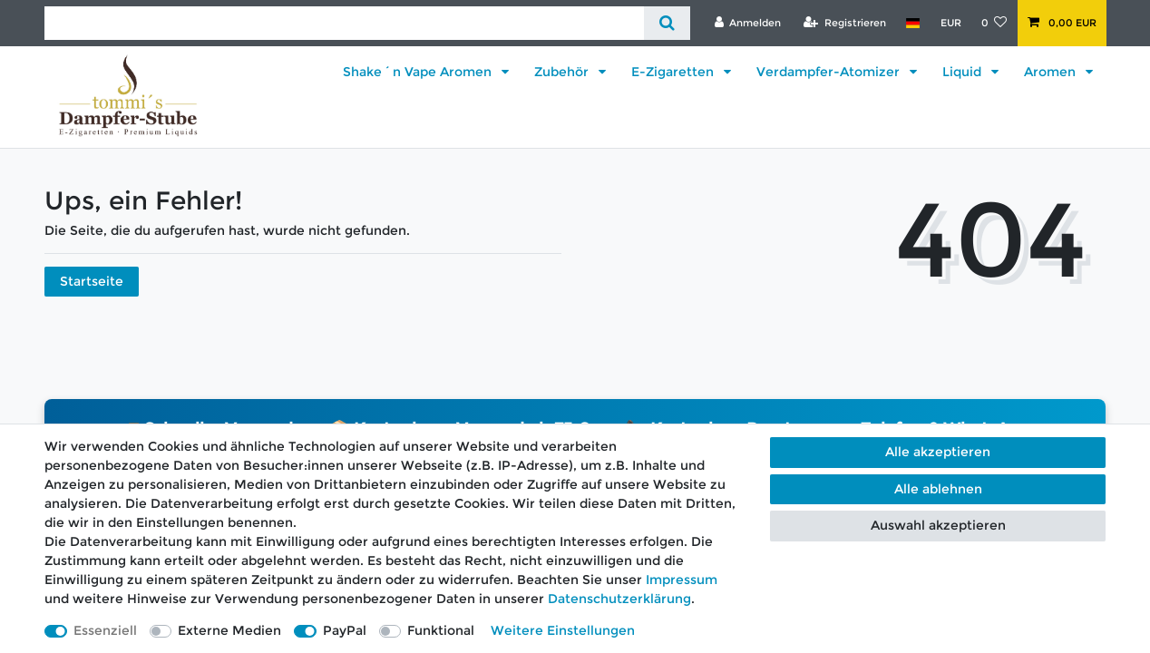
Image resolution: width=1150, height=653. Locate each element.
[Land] (913, 22)
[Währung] (950, 22)
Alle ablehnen (938, 489)
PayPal (344, 630)
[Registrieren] (845, 22)
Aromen (1051, 71)
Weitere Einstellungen (563, 630)
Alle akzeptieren (937, 451)
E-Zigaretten (674, 71)
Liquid (963, 71)
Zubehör (563, 71)
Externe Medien (229, 630)
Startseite (91, 281)
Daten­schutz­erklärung (619, 598)
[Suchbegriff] (344, 23)
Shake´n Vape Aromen (419, 71)
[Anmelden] (747, 22)
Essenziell (105, 630)
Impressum (681, 579)
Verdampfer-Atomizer (829, 71)
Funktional (440, 630)
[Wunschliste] (994, 22)
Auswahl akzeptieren (938, 525)
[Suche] (667, 23)
